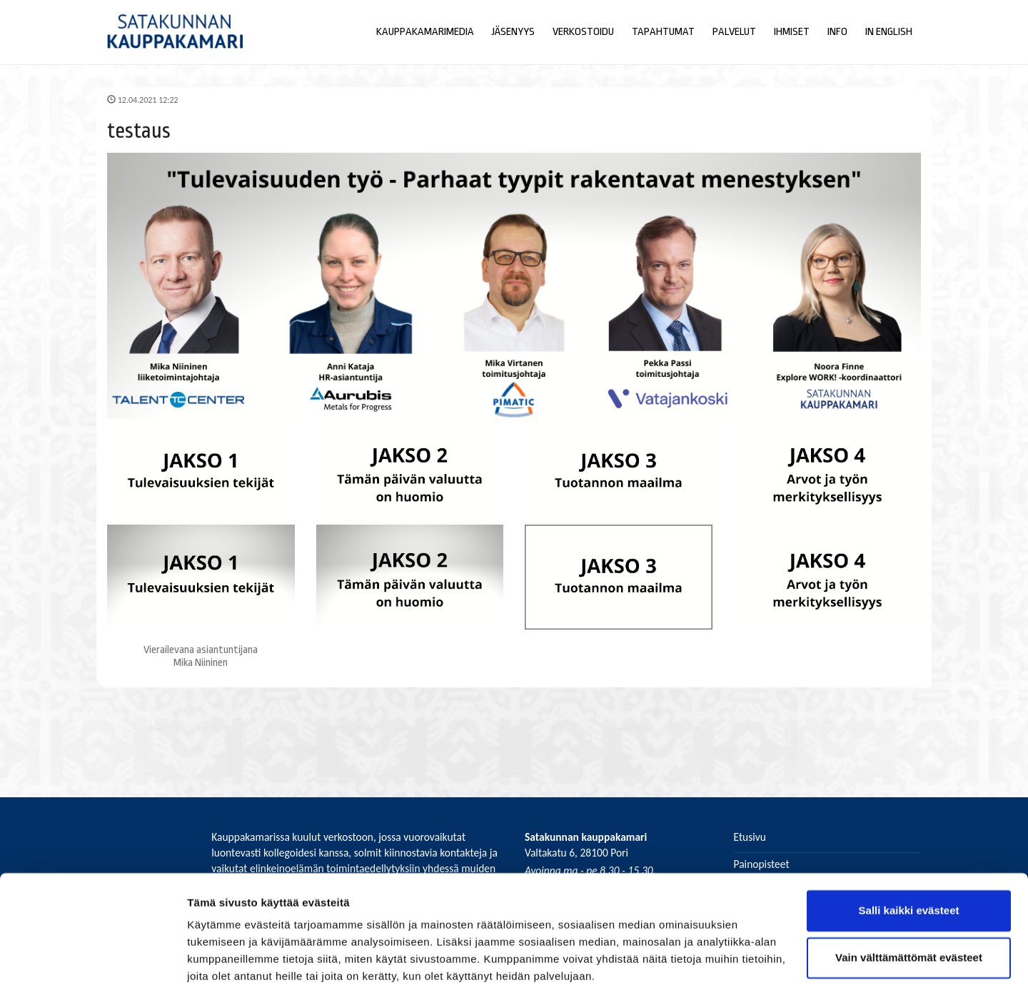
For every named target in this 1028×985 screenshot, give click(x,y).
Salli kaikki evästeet (909, 852)
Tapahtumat (663, 32)
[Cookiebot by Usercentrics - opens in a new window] (92, 957)
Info (837, 32)
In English (888, 32)
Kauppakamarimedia (425, 32)
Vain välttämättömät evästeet (908, 898)
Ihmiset (792, 32)
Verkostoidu (583, 32)
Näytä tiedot (218, 957)
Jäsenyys (513, 32)
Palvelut (734, 32)
